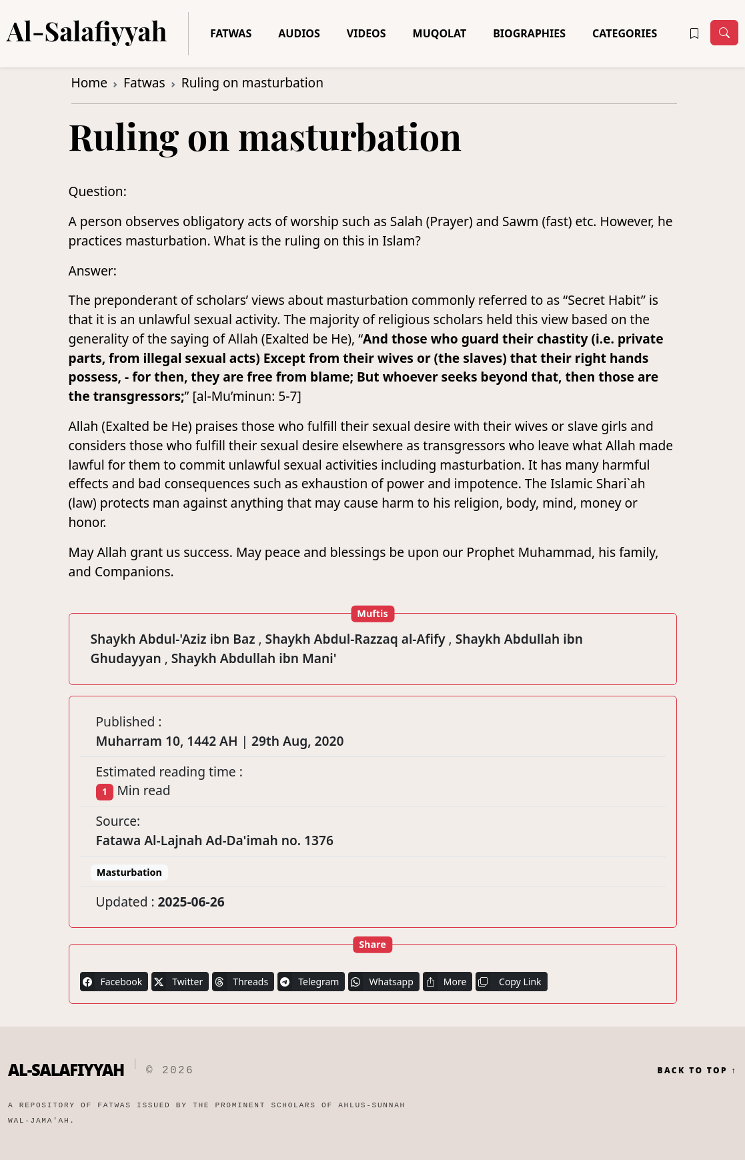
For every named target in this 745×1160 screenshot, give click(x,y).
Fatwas (230, 33)
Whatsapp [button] (380, 982)
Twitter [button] (177, 982)
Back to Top (697, 1071)
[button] (694, 33)
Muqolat (440, 33)
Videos (366, 33)
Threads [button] (240, 982)
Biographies (529, 33)
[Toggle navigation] (724, 32)
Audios (299, 33)
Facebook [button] (111, 982)
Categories (624, 33)
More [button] (445, 982)
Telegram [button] (308, 982)
